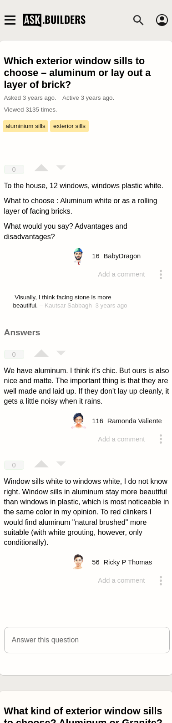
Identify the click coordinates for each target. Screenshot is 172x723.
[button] (87, 640)
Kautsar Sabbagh (68, 305)
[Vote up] (41, 168)
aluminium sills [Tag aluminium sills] (25, 126)
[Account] (162, 20)
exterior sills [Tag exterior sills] (69, 126)
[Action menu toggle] (161, 274)
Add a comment (121, 274)
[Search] (138, 20)
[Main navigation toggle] (10, 20)
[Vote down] (61, 168)
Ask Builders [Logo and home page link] (55, 20)
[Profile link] (122, 256)
